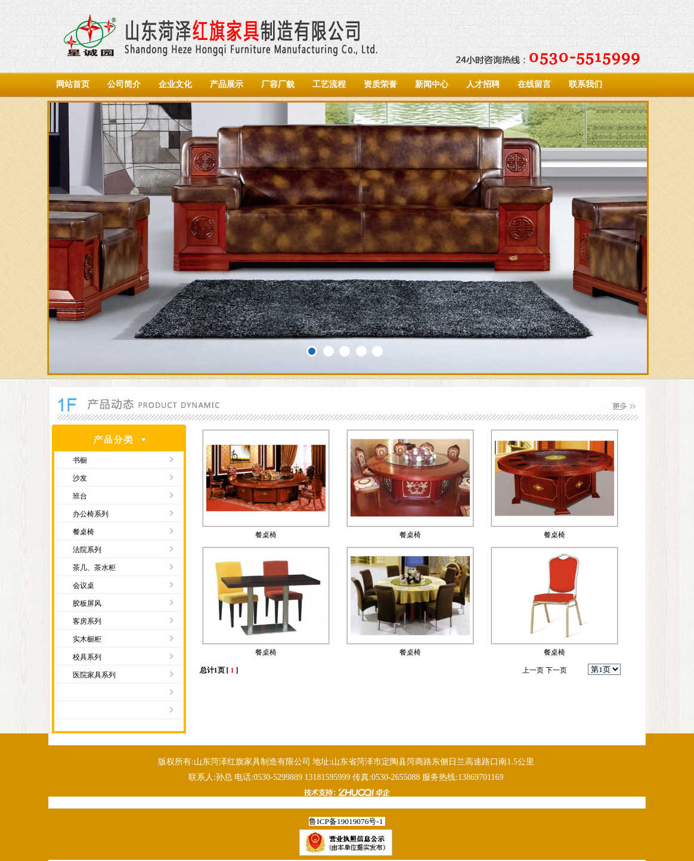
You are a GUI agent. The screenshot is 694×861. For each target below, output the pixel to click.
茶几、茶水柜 (94, 567)
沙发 (80, 478)
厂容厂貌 (278, 84)
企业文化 (175, 84)
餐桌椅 (83, 532)
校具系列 (87, 657)
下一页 (556, 670)
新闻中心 (431, 84)
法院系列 (87, 550)
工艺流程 (329, 84)
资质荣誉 (380, 84)
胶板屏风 (87, 603)
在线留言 (534, 84)
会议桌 (83, 585)
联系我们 (585, 84)
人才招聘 (483, 84)
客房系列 (87, 621)
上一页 (533, 670)
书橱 (80, 460)
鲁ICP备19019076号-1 (346, 821)
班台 (80, 496)
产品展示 (226, 84)
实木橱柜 (87, 639)
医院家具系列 (94, 675)
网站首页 (72, 84)
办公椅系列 (91, 514)
